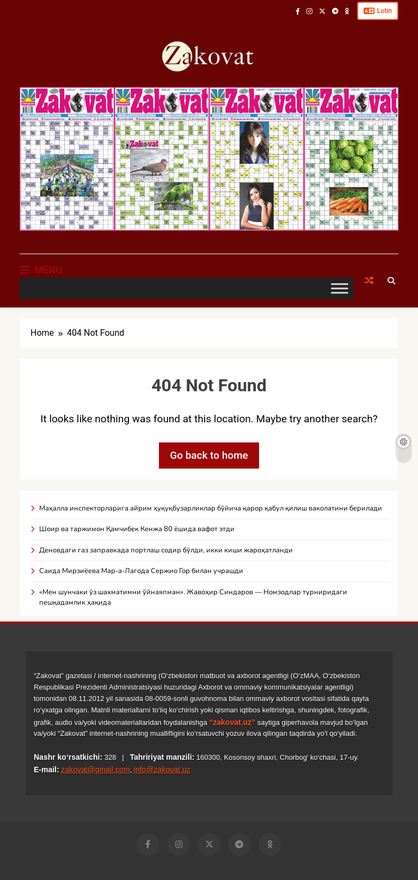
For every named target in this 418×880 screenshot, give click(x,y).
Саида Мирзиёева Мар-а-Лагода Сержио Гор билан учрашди (141, 571)
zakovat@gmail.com (95, 769)
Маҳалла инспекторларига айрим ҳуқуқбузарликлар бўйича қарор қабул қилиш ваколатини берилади (210, 508)
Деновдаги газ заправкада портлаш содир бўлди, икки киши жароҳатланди (166, 550)
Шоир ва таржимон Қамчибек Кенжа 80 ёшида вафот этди (137, 529)
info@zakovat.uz (162, 769)
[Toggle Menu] (339, 288)
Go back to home (209, 455)
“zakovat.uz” (232, 722)
